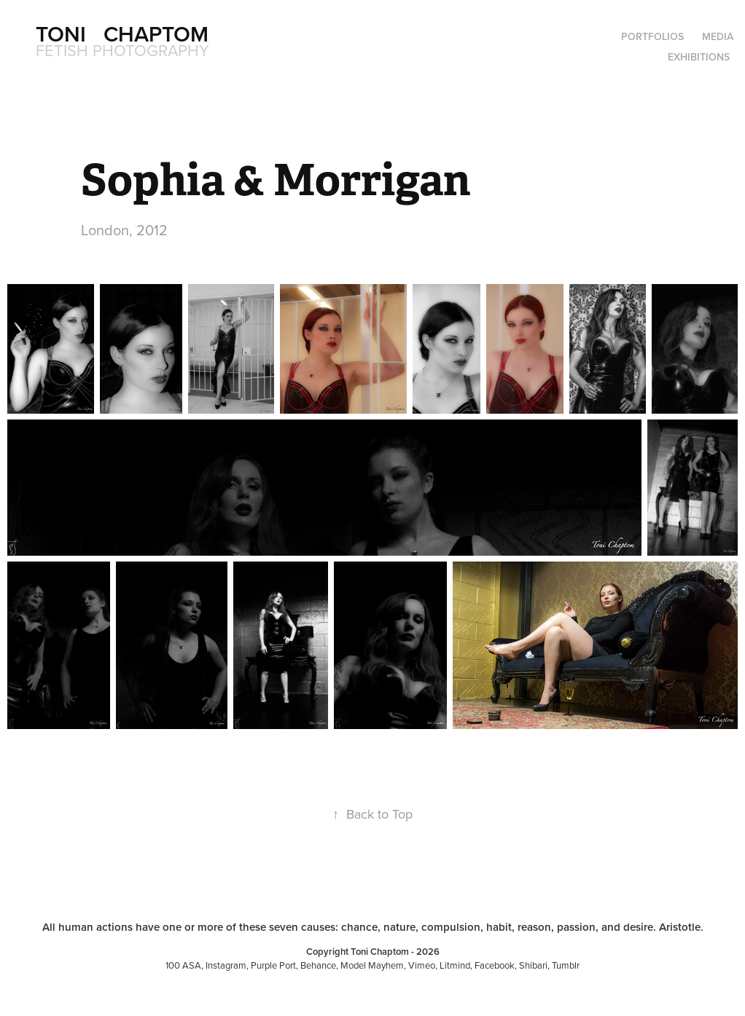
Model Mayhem (372, 965)
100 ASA (183, 965)
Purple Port (273, 965)
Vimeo (421, 965)
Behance (318, 965)
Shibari (533, 965)
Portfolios (652, 36)
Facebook (495, 965)
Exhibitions (699, 57)
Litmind (455, 965)
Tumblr (566, 965)
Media (717, 36)
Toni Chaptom (122, 34)
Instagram (226, 965)
